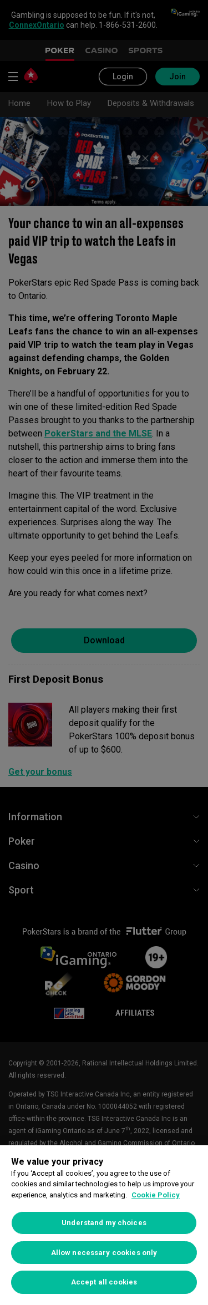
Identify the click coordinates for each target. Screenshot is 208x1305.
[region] (104, 1225)
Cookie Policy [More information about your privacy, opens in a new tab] (155, 1195)
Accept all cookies (104, 1282)
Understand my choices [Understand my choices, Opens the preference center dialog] (104, 1222)
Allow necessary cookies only (104, 1252)
